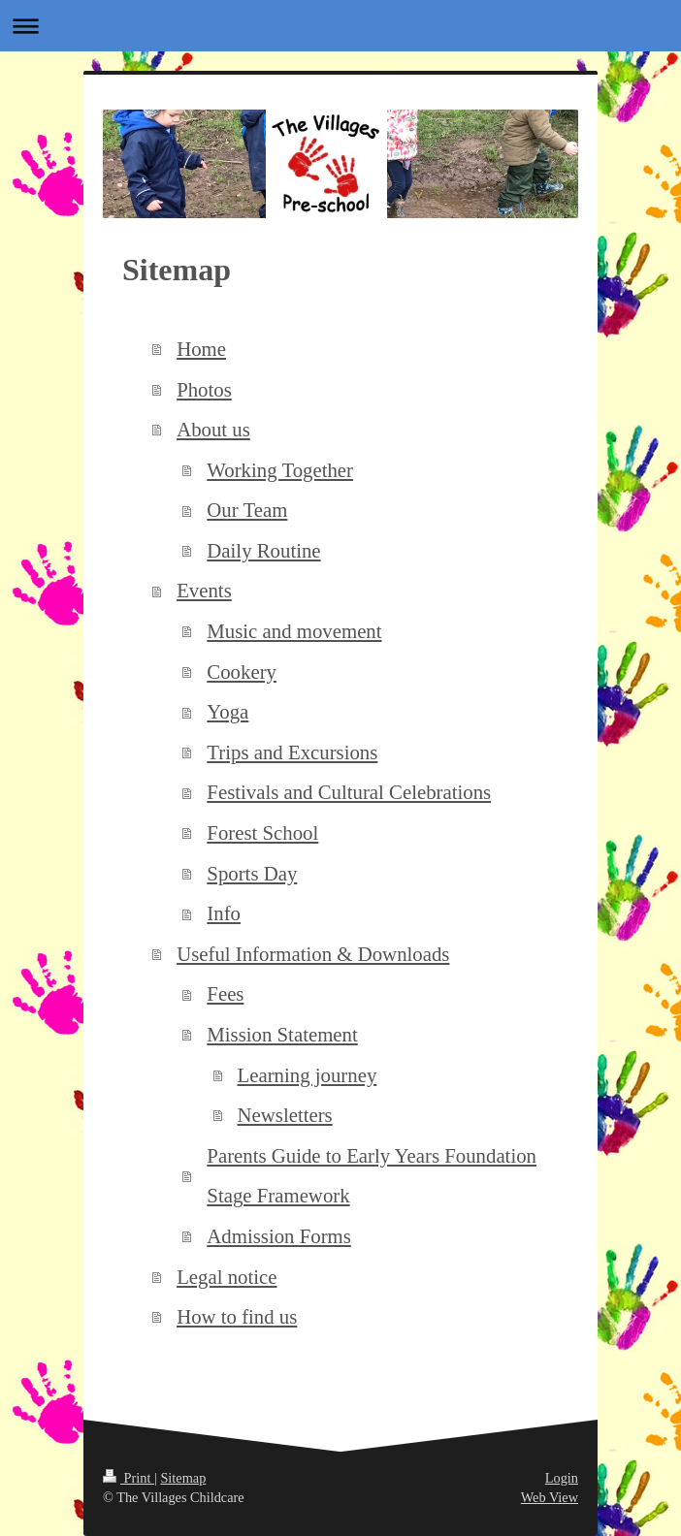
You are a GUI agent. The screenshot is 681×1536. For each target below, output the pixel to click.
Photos (204, 389)
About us (213, 429)
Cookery (241, 671)
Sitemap (183, 1478)
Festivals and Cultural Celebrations (349, 792)
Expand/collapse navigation (340, 26)
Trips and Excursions (292, 752)
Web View (549, 1497)
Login (561, 1478)
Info (224, 913)
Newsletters (285, 1115)
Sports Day (252, 873)
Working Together (280, 470)
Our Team (247, 509)
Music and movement (294, 631)
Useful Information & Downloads (313, 954)
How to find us (237, 1316)
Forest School (262, 832)
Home (201, 348)
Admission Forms (279, 1236)
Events (204, 590)
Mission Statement (282, 1034)
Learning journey (307, 1075)
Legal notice (226, 1276)
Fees (225, 993)
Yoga (227, 711)
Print (128, 1478)
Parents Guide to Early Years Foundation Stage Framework (371, 1175)
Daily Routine (263, 550)
